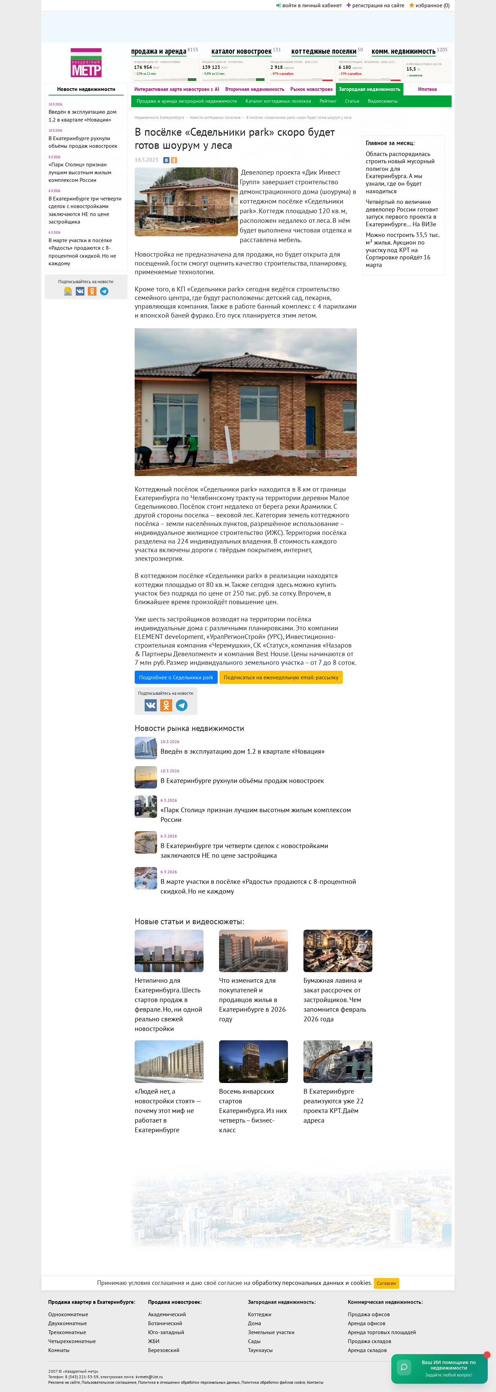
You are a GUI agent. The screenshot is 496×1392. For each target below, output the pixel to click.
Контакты (315, 1382)
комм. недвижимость (404, 51)
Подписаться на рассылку (281, 677)
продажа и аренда (158, 51)
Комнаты (59, 1350)
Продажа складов (369, 1341)
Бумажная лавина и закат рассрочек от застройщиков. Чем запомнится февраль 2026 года (334, 999)
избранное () (429, 5)
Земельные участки (271, 1332)
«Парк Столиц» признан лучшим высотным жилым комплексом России (80, 172)
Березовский (163, 1350)
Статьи (352, 101)
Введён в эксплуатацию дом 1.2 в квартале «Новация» (243, 751)
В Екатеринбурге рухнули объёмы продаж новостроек (242, 780)
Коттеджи (259, 1314)
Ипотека (427, 89)
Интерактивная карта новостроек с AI (176, 89)
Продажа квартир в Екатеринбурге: (91, 1301)
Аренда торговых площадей (382, 1332)
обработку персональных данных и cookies (311, 1283)
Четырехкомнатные (72, 1341)
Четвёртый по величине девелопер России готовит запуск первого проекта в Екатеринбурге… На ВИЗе (402, 213)
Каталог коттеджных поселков (278, 101)
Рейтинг (328, 101)
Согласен (386, 1283)
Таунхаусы (260, 1350)
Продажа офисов (369, 1314)
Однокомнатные (68, 1314)
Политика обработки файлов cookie (273, 1382)
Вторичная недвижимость (254, 89)
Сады (254, 1341)
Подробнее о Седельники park (176, 677)
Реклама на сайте (64, 1382)
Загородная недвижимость (369, 89)
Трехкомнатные (67, 1332)
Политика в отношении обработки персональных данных (189, 1382)
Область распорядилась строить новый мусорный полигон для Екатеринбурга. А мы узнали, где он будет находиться (400, 172)
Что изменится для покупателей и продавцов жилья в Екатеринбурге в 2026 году (252, 999)
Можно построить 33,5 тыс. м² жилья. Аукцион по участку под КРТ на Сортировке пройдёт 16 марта (403, 249)
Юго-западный (166, 1332)
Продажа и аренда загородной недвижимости (187, 101)
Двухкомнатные (67, 1323)
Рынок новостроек (311, 89)
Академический (167, 1314)
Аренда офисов (366, 1323)
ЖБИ (153, 1341)
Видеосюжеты (382, 101)
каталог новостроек (241, 51)
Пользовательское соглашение (109, 1382)
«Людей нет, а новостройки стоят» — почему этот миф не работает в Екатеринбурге (168, 1110)
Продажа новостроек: (175, 1301)
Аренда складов (367, 1350)
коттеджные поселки (323, 51)
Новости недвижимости (86, 88)
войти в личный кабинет (309, 5)
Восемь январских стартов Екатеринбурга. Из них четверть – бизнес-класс (253, 1110)
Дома (254, 1323)
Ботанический (165, 1323)
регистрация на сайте (375, 5)
